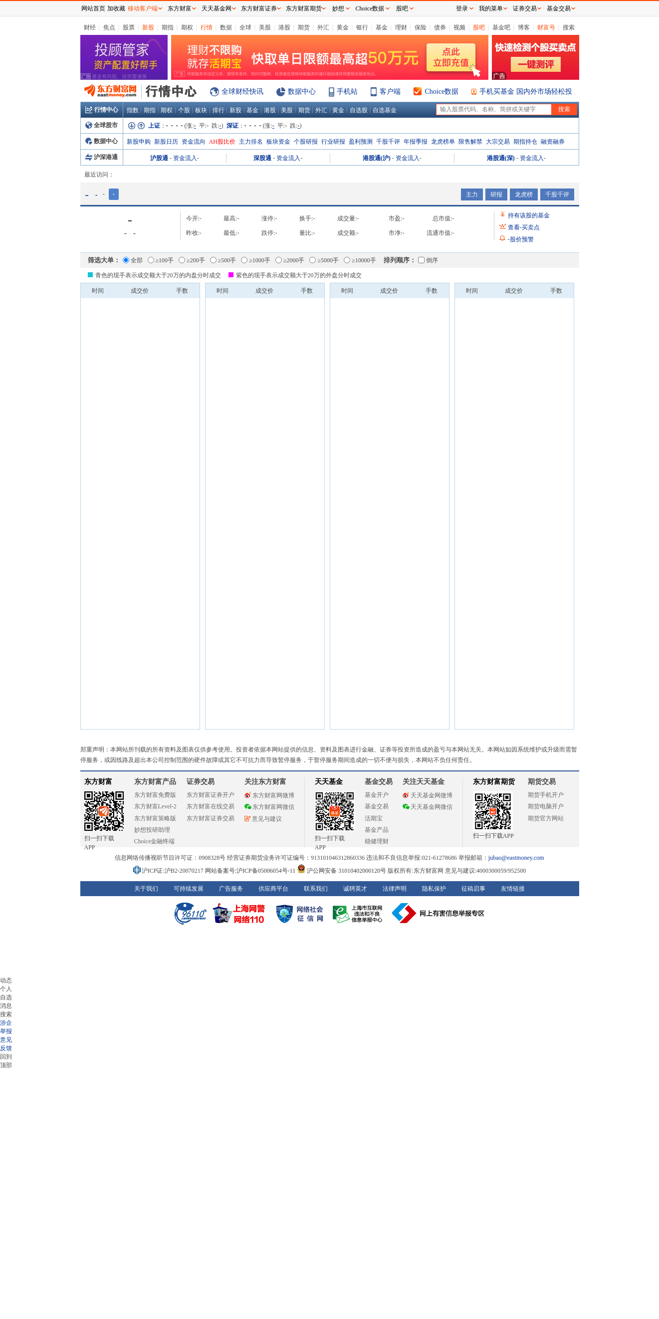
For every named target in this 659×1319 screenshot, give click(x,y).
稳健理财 (377, 841)
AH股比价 (222, 141)
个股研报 (306, 141)
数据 (226, 27)
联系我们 (316, 888)
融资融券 (553, 141)
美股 (265, 27)
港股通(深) (501, 158)
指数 (133, 110)
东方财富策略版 (155, 818)
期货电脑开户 (546, 806)
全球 (245, 27)
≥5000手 (324, 260)
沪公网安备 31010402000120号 (341, 870)
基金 (382, 27)
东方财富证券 (259, 8)
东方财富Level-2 (155, 806)
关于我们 (146, 888)
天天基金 (329, 781)
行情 (207, 27)
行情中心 (101, 109)
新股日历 (166, 141)
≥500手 (223, 260)
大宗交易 (498, 141)
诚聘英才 (355, 888)
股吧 (479, 27)
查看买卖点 (524, 227)
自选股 (359, 110)
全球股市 (101, 125)
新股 (148, 27)
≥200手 (192, 260)
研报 (496, 194)
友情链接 (513, 888)
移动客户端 (143, 8)
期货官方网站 (546, 818)
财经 (90, 27)
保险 (421, 27)
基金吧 (501, 27)
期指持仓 (525, 141)
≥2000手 (290, 260)
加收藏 (116, 8)
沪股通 (159, 158)
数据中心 (302, 91)
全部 (133, 260)
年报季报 (416, 141)
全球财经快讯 (242, 91)
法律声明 (395, 888)
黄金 (343, 27)
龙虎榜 (524, 194)
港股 (284, 27)
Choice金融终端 (154, 841)
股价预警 (521, 239)
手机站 (347, 91)
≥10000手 (360, 260)
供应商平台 (273, 888)
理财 (401, 27)
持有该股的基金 (529, 215)
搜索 (569, 27)
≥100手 (161, 260)
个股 (184, 110)
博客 (524, 27)
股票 (129, 27)
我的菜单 (491, 8)
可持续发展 (189, 888)
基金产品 (377, 829)
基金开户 (377, 794)
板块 (201, 110)
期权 (187, 27)
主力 (472, 194)
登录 (462, 8)
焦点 (109, 27)
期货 (304, 27)
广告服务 (231, 888)
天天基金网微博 (427, 795)
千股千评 (388, 141)
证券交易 (525, 8)
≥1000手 (255, 260)
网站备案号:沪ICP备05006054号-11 (251, 870)
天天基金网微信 (427, 806)
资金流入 (185, 158)
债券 (440, 27)
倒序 (428, 260)
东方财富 (98, 781)
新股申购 (139, 141)
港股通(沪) (377, 158)
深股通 (262, 158)
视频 (459, 27)
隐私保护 (434, 888)
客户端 (390, 91)
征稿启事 (473, 888)
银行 (362, 27)
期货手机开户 (546, 794)
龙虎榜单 (443, 141)
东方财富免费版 (155, 794)
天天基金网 (216, 8)
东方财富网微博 (269, 795)
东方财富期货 (494, 781)
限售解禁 (470, 141)
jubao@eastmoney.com (516, 857)
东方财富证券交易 (210, 818)
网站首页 (93, 8)
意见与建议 (263, 818)
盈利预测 (361, 141)
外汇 (323, 27)
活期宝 (374, 818)
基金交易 (377, 806)
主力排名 (251, 141)
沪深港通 (101, 157)
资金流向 (194, 141)
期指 (168, 27)
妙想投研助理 (152, 829)
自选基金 (385, 110)
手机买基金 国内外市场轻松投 (525, 91)
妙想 (338, 8)
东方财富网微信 (269, 806)
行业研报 (333, 141)
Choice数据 (442, 91)
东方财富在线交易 (210, 806)
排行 (218, 110)
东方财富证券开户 (210, 794)
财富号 (546, 27)
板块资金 (278, 141)
